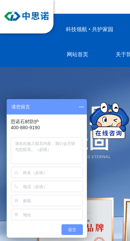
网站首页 (77, 54)
